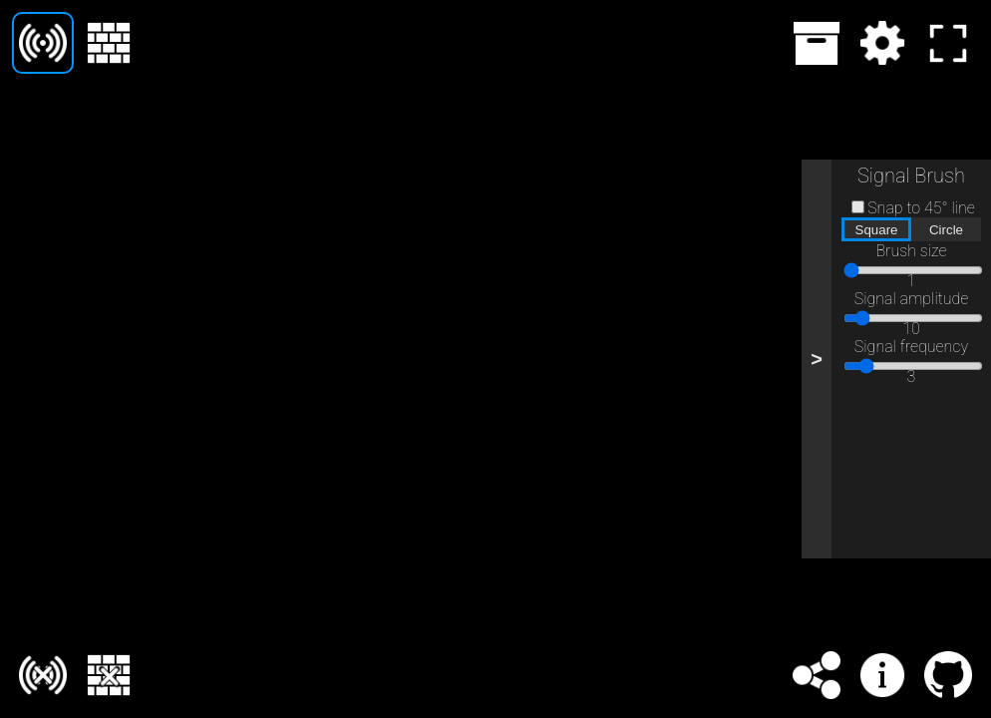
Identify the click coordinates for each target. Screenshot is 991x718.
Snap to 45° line (921, 207)
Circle (946, 229)
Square (876, 229)
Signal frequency (911, 346)
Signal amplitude (911, 298)
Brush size (910, 250)
